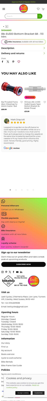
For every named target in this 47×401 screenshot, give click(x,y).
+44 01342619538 (12, 303)
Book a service (7, 354)
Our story (5, 343)
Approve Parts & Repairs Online (23, 2)
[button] (4, 9)
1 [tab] (6, 26)
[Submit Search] (39, 16)
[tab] (10, 189)
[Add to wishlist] (22, 102)
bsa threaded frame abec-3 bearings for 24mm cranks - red (9, 104)
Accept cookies (23, 393)
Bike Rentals (7, 362)
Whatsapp (19, 209)
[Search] (23, 16)
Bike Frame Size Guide (11, 365)
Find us (4, 347)
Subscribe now (23, 264)
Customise (38, 393)
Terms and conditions (11, 374)
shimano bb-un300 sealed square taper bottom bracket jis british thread (32, 105)
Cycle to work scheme (11, 358)
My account (6, 350)
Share (3, 58)
